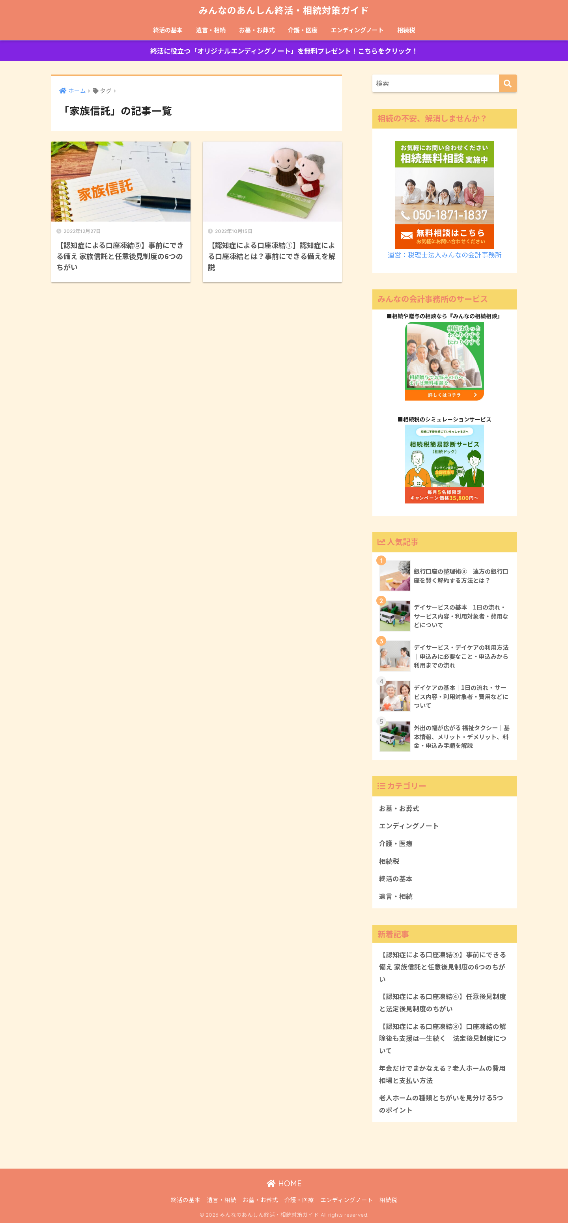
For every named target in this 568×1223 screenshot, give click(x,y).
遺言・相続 (211, 30)
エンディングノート (357, 30)
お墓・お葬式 (257, 30)
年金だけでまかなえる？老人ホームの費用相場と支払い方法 (442, 1074)
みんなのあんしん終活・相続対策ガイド (284, 10)
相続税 (406, 30)
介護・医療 (303, 30)
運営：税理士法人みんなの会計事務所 (445, 254)
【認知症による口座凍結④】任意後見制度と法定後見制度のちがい (442, 1002)
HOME (284, 1183)
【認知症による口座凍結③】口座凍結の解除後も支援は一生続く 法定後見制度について (442, 1038)
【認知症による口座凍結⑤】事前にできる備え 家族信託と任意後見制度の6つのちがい (442, 966)
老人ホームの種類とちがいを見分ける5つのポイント (441, 1104)
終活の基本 (168, 30)
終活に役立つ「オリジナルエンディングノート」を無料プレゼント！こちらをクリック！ (284, 51)
